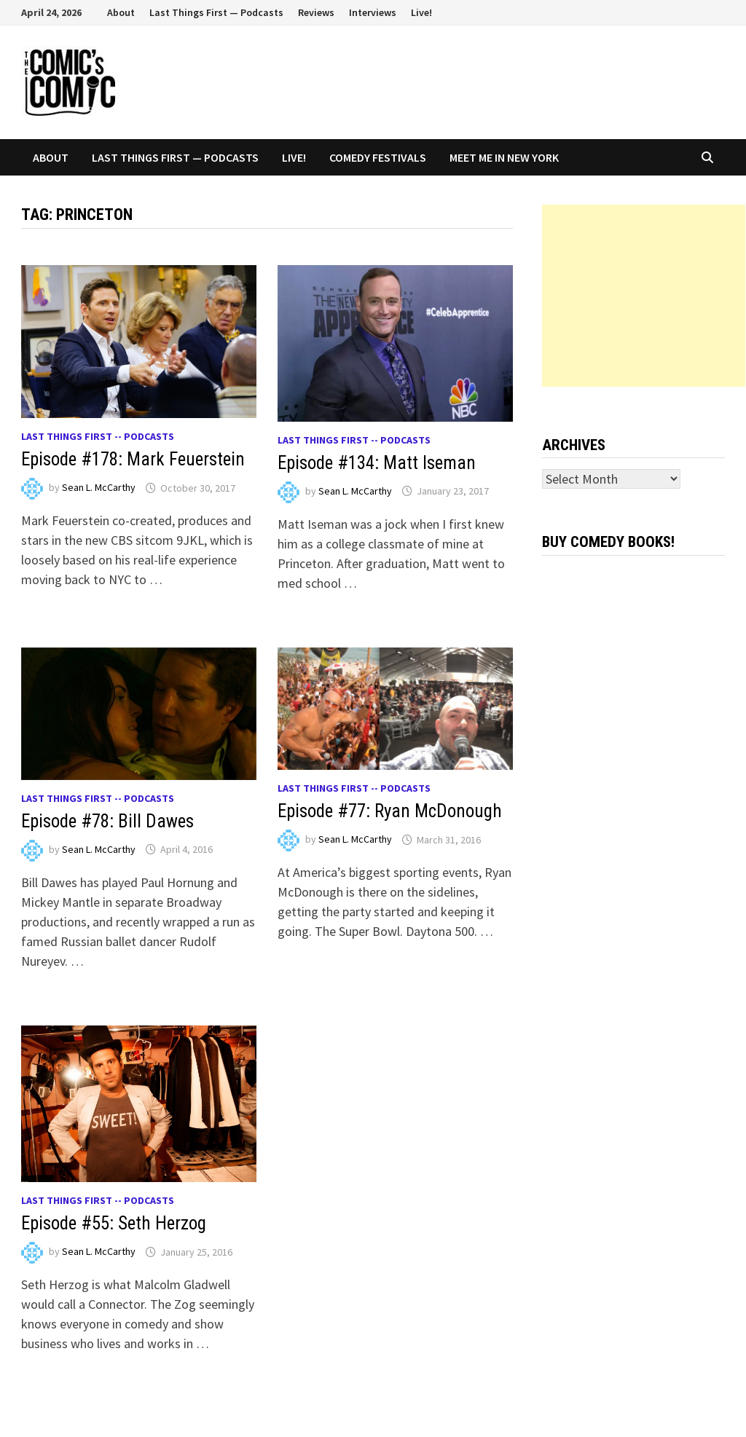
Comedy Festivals (377, 157)
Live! (421, 12)
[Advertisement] (643, 296)
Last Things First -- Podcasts (97, 436)
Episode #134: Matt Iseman (377, 462)
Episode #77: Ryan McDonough (390, 811)
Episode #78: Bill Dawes (107, 821)
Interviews (372, 12)
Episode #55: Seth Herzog (113, 1223)
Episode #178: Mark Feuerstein (133, 459)
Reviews (316, 12)
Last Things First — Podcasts (216, 12)
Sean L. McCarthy (99, 488)
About (121, 12)
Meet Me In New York (504, 157)
